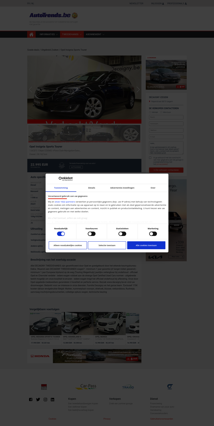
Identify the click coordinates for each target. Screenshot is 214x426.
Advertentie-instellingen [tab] (122, 187)
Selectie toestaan (107, 245)
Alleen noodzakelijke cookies (68, 245)
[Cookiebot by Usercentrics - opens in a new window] (61, 179)
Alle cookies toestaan (146, 245)
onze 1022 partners (65, 201)
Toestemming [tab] (61, 187)
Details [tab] (91, 187)
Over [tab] (153, 187)
